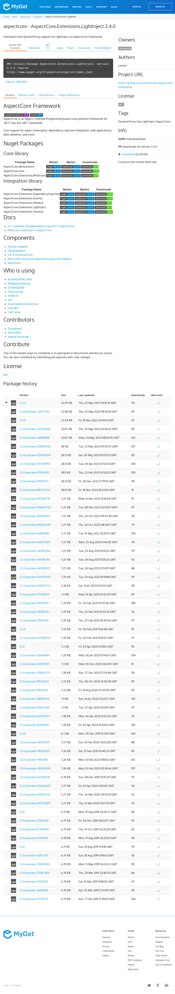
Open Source (161, 955)
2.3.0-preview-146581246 (34, 559)
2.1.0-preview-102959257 (34, 716)
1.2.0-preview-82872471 (33, 855)
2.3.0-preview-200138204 (35, 455)
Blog (114, 6)
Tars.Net (13, 308)
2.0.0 (22, 733)
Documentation (162, 937)
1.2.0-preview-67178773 (33, 899)
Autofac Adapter (18, 246)
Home (6, 16)
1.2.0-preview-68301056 (33, 890)
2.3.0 (22, 420)
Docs (89, 6)
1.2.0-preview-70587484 (34, 873)
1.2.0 (22, 846)
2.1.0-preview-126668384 (34, 655)
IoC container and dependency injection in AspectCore (41, 226)
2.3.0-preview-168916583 (34, 533)
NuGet (131, 937)
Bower (130, 946)
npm (130, 942)
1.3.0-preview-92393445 (34, 820)
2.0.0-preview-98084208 (34, 768)
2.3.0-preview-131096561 (34, 603)
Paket (70, 47)
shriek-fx (13, 295)
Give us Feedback (163, 964)
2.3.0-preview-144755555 (35, 577)
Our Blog (159, 946)
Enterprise (61, 6)
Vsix (130, 951)
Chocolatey (84, 47)
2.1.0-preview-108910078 (34, 698)
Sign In (136, 6)
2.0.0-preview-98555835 (34, 751)
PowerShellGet (102, 47)
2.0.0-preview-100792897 (35, 803)
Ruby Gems (133, 969)
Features (45, 6)
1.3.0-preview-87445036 (34, 829)
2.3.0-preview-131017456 (34, 620)
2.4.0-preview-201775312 (34, 411)
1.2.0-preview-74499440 (34, 864)
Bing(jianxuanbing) (19, 283)
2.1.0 (22, 646)
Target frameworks (69, 95)
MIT (5, 375)
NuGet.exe (34, 47)
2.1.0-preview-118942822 (34, 681)
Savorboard (15, 328)
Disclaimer (16, 985)
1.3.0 (22, 812)
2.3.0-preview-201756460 (35, 429)
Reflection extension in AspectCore (29, 230)
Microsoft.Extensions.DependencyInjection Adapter (40, 259)
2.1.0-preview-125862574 (34, 672)
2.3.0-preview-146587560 (35, 551)
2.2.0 (22, 629)
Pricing (77, 6)
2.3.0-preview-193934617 (34, 472)
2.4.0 (22, 403)
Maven (131, 955)
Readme (10, 95)
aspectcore (25, 16)
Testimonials (108, 951)
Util (10, 300)
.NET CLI (47, 46)
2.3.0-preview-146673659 (34, 542)
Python (131, 964)
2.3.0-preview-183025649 (34, 524)
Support (101, 6)
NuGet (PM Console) (15, 46)
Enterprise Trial (162, 960)
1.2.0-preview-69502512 (33, 881)
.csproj (59, 47)
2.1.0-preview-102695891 (34, 725)
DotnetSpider (16, 287)
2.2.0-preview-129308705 (35, 638)
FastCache (14, 312)
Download (127, 154)
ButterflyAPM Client (20, 279)
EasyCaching (15, 291)
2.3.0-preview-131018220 (34, 611)
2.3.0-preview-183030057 (34, 516)
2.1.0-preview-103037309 (34, 707)
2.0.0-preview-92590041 (34, 777)
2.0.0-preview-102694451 (34, 786)
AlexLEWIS (14, 332)
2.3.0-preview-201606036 (35, 446)
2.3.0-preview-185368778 (34, 498)
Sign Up (160, 6)
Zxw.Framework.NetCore (23, 304)
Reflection (14, 263)
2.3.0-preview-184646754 (35, 507)
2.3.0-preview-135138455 (34, 594)
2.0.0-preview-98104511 (33, 759)
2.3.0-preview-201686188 (34, 437)
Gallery (105, 955)
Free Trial (159, 951)
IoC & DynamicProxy (20, 254)
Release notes (27, 95)
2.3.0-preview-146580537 (34, 568)
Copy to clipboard (16, 81)
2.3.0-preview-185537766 (34, 490)
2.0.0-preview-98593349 (34, 742)
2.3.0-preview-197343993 (34, 464)
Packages (37, 16)
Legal (6, 985)
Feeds (14, 16)
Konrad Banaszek (18, 336)
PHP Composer (135, 960)
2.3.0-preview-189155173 (33, 481)
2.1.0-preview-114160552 (33, 690)
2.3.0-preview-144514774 (34, 585)
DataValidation (17, 250)
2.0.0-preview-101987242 (34, 794)
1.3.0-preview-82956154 (33, 838)
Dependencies (46, 95)
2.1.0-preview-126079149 (34, 664)
